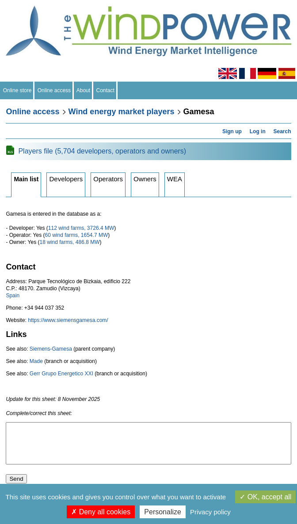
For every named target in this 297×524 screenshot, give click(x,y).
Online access (54, 90)
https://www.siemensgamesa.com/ (68, 320)
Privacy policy (210, 512)
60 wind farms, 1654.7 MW (76, 235)
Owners (144, 179)
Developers (66, 179)
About (83, 90)
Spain (12, 295)
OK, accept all (265, 497)
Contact (105, 90)
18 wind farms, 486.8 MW (69, 242)
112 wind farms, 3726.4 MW (81, 228)
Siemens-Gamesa (51, 349)
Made (36, 361)
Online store (17, 90)
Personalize (162, 512)
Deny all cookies (100, 512)
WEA (174, 179)
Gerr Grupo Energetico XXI (61, 374)
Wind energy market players (122, 111)
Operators (108, 179)
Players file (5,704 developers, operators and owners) (102, 151)
